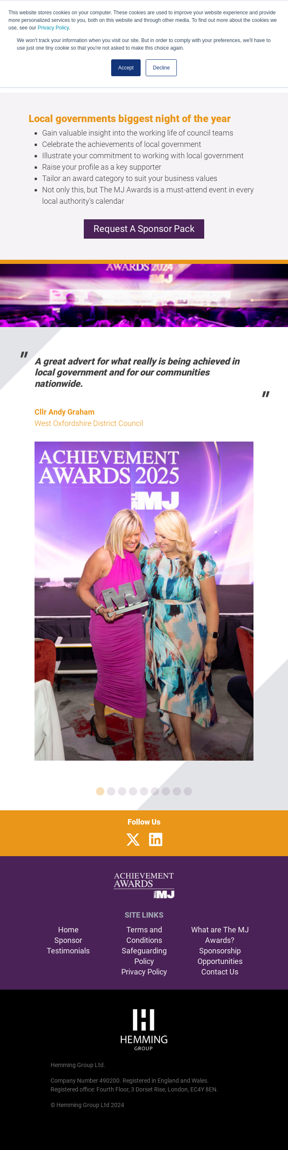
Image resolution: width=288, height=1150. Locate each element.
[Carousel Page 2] (111, 791)
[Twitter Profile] (133, 840)
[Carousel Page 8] (177, 791)
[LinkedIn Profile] (156, 840)
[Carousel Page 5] (144, 791)
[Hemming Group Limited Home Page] (144, 1030)
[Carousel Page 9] (188, 791)
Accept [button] (126, 68)
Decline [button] (161, 68)
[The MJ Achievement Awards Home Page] (144, 885)
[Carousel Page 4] (133, 791)
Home (68, 929)
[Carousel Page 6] (155, 791)
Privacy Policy (53, 28)
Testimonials (68, 950)
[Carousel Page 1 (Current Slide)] (100, 791)
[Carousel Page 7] (166, 791)
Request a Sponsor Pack (144, 229)
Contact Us (219, 971)
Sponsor (68, 940)
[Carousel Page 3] (122, 791)
